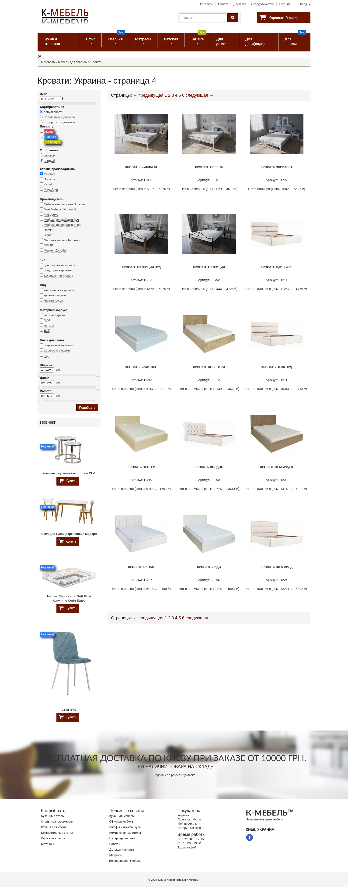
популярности (53, 112)
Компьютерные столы (57, 832)
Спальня (116, 37)
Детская (171, 39)
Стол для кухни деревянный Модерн (69, 534)
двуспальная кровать (58, 275)
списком (49, 155)
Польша (49, 179)
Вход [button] (303, 4)
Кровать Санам (141, 567)
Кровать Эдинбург (276, 267)
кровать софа (53, 300)
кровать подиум (55, 295)
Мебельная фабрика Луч (61, 219)
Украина (50, 174)
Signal (48, 235)
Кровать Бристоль (141, 367)
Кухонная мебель (121, 816)
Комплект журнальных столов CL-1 (69, 473)
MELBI (48, 245)
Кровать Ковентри (209, 367)
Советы (114, 844)
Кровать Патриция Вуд (141, 267)
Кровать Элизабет (276, 167)
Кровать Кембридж (276, 467)
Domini (48, 230)
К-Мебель (48, 62)
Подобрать (87, 407)
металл (49, 325)
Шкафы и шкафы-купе (125, 827)
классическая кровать (59, 290)
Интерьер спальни (122, 838)
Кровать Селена (209, 167)
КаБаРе (198, 37)
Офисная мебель (121, 821)
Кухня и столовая (52, 41)
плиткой (49, 160)
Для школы (295, 39)
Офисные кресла (53, 838)
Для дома (220, 41)
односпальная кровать (60, 265)
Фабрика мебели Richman (62, 240)
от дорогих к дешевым (59, 122)
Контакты (206, 4)
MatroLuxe (51, 214)
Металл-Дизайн (55, 250)
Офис (90, 39)
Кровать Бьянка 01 (141, 167)
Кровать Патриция (209, 267)
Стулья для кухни (53, 827)
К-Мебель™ (193, 879)
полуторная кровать (58, 270)
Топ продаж (52, 142)
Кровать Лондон (209, 467)
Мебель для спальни (72, 62)
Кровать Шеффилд (276, 567)
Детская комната (121, 849)
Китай (48, 184)
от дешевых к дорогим (59, 117)
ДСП (47, 330)
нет (46, 355)
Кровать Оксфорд (276, 367)
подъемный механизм (59, 345)
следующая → (200, 95)
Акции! (49, 131)
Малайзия (51, 189)
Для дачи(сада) (255, 41)
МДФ (47, 320)
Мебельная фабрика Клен (62, 225)
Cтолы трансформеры (57, 821)
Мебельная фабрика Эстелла (65, 204)
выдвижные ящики (57, 350)
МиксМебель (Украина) (60, 209)
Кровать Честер (141, 467)
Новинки (50, 136)
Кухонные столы (53, 816)
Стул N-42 (69, 709)
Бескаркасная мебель (125, 860)
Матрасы (143, 39)
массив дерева (54, 315)
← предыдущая (148, 95)
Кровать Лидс (209, 567)
